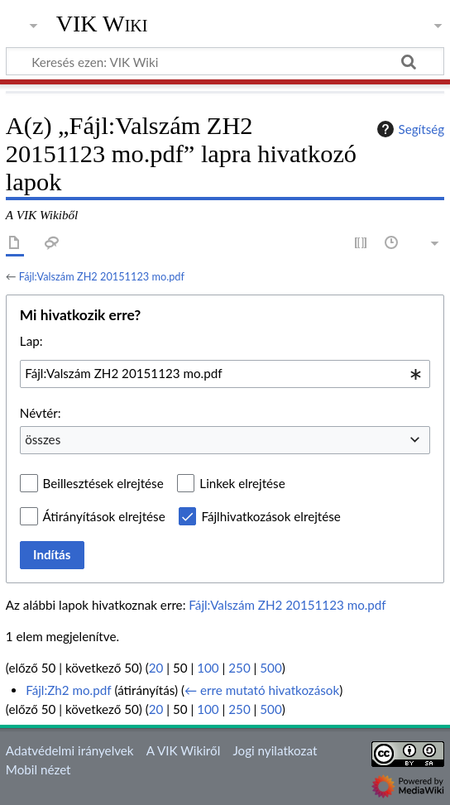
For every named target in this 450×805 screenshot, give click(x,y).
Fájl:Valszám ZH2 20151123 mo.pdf (101, 276)
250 (239, 667)
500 (270, 667)
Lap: (31, 340)
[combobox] (225, 374)
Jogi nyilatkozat (274, 750)
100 (207, 667)
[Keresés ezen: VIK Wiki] (225, 61)
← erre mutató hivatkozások (261, 690)
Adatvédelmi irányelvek (70, 750)
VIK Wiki (102, 24)
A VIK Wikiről (183, 750)
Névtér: (40, 412)
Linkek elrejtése (242, 483)
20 (156, 667)
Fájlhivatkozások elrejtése (270, 516)
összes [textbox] (42, 439)
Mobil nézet (38, 769)
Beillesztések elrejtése (103, 483)
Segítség (408, 129)
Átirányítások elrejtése (104, 516)
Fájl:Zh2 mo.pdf (68, 690)
